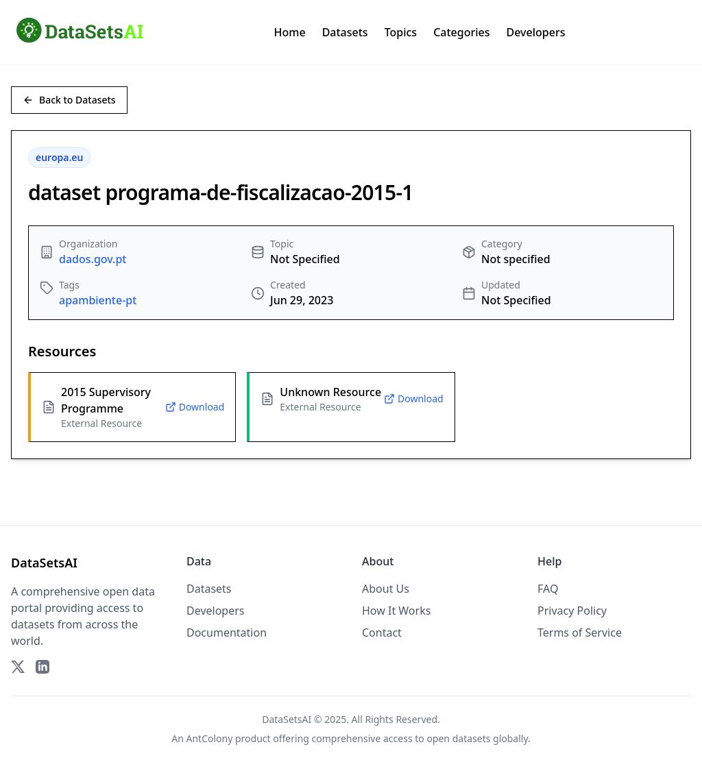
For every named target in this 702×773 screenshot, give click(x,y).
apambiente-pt (97, 300)
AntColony (209, 738)
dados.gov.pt (92, 259)
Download (195, 406)
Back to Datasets (69, 99)
